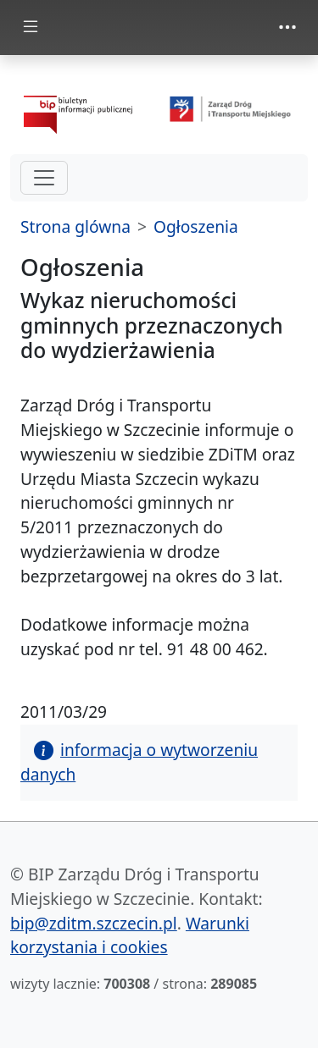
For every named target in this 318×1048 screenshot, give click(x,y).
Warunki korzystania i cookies (129, 935)
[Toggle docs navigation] (30, 27)
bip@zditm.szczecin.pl (93, 923)
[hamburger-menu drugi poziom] (44, 178)
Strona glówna (75, 226)
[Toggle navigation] (287, 27)
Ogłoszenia (195, 226)
